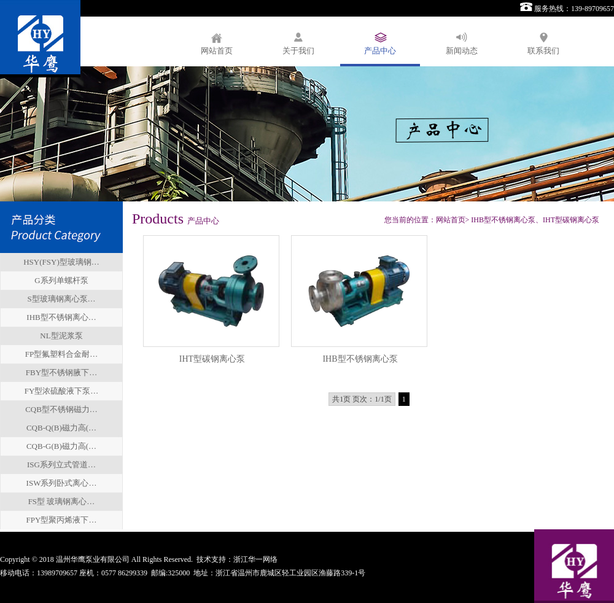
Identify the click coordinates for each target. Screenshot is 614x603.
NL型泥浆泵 (61, 335)
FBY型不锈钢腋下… (61, 372)
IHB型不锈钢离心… (61, 317)
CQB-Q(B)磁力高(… (61, 427)
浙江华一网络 (255, 559)
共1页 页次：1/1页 (361, 399)
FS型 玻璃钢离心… (61, 501)
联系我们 (543, 50)
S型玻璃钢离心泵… (61, 298)
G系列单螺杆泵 (61, 280)
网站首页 (217, 50)
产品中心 (380, 50)
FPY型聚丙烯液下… (61, 519)
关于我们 (298, 50)
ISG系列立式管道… (61, 464)
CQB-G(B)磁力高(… (61, 446)
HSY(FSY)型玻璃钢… (61, 261)
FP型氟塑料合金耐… (61, 354)
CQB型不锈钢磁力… (61, 409)
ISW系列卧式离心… (61, 483)
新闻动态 (462, 50)
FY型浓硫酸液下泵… (62, 390)
